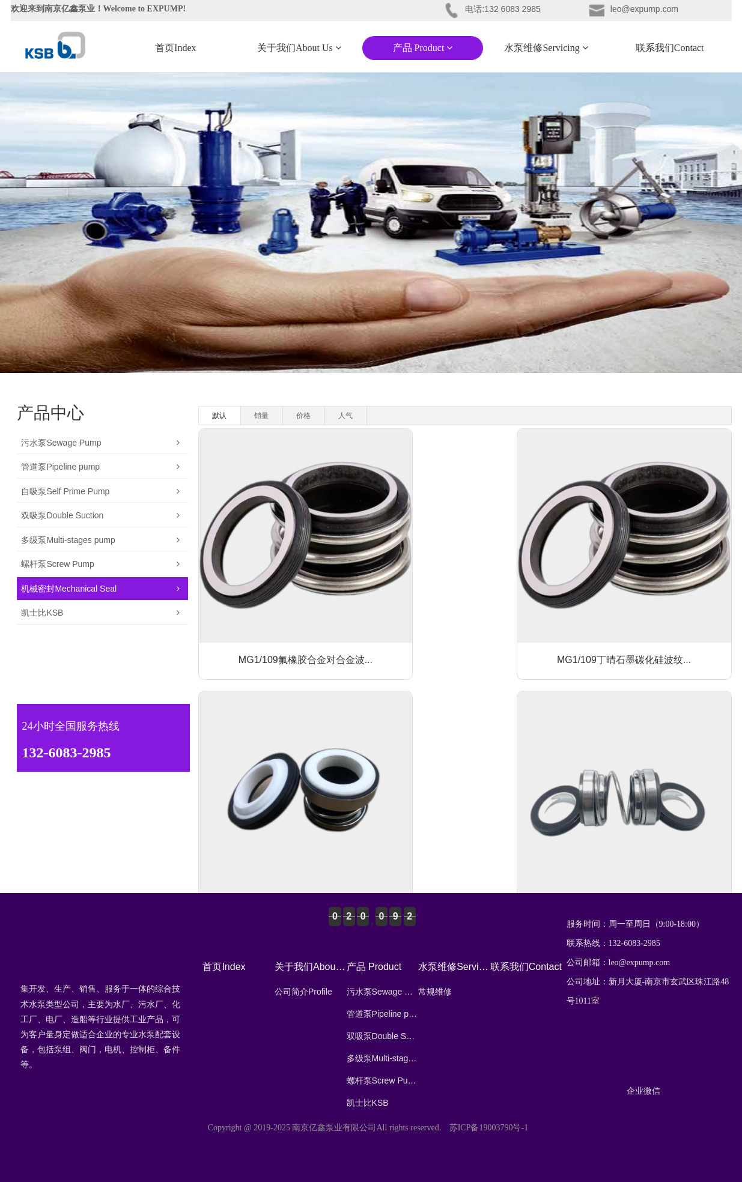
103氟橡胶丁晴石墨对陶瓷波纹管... (645, 613)
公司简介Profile (303, 991)
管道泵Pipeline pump (100, 477)
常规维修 (435, 991)
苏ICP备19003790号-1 (488, 1127)
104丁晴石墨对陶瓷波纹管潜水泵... (645, 827)
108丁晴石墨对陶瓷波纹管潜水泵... (464, 827)
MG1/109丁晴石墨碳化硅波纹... (465, 613)
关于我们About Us (299, 48)
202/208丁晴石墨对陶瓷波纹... (283, 827)
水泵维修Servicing (546, 48)
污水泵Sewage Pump (100, 446)
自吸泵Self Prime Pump (100, 509)
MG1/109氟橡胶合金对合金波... (283, 613)
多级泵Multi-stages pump (100, 571)
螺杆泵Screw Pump (100, 602)
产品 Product (423, 48)
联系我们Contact (670, 48)
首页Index (175, 48)
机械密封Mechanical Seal (100, 633)
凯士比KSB (100, 665)
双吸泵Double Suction (100, 540)
